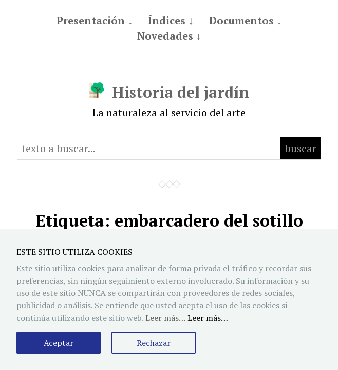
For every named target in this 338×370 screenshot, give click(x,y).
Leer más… (207, 317)
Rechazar (154, 342)
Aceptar (58, 342)
